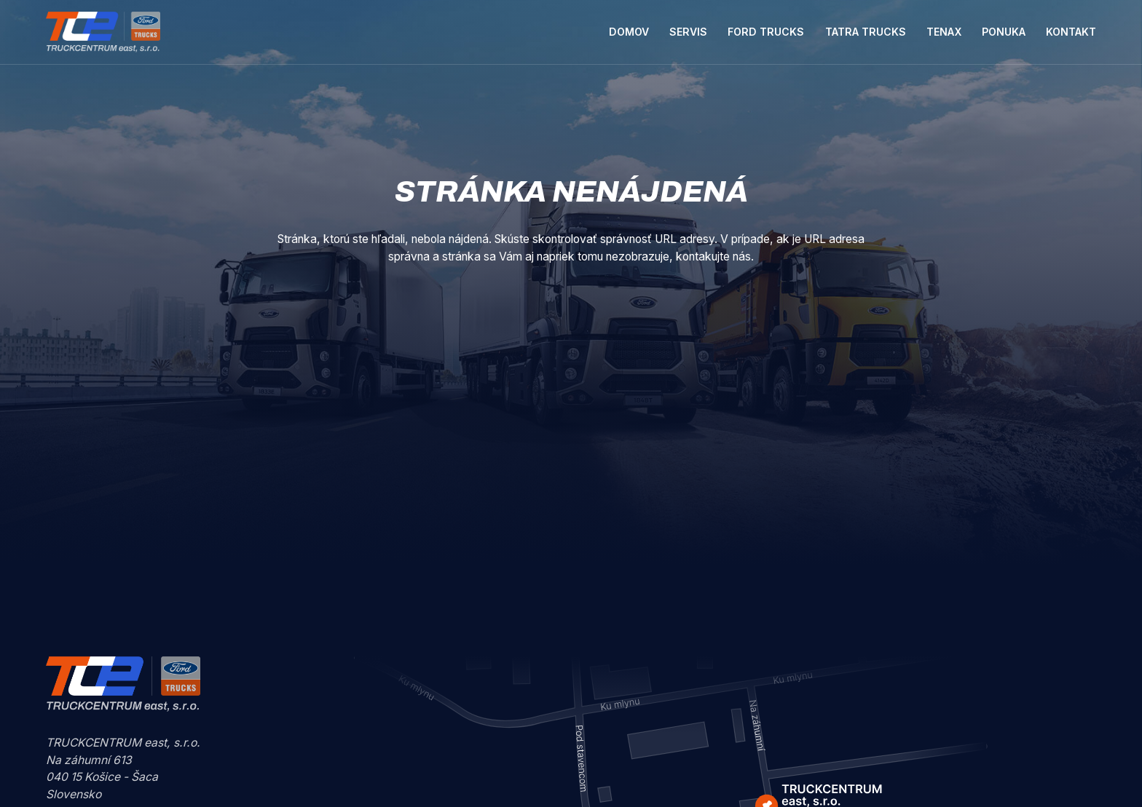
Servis (688, 31)
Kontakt (1071, 31)
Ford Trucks (766, 31)
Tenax (943, 31)
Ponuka (1003, 31)
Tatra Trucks (865, 31)
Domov (629, 31)
